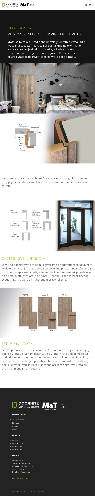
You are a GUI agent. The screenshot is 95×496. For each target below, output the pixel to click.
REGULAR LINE (17, 449)
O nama (15, 426)
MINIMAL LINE (17, 440)
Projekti (15, 429)
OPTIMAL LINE (17, 446)
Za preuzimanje (18, 420)
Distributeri (16, 423)
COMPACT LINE (17, 443)
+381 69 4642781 (21, 469)
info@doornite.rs (23, 472)
